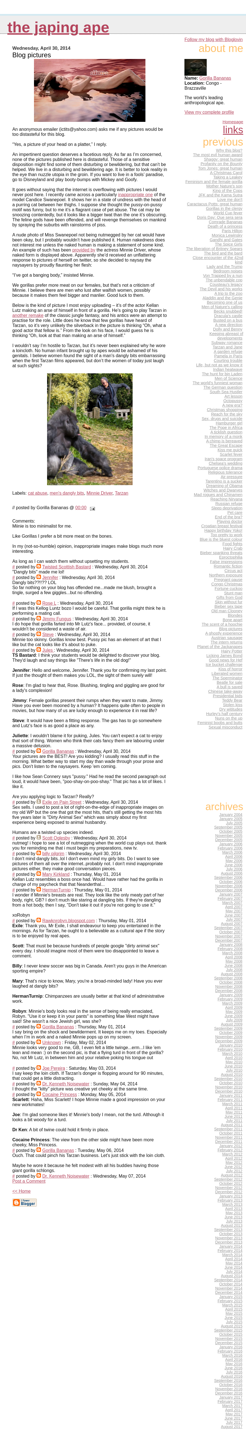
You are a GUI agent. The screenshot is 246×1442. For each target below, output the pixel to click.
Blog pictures (230, 629)
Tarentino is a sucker (224, 481)
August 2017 (231, 1427)
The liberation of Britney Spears (214, 248)
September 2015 (228, 1330)
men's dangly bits (67, 493)
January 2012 (230, 1146)
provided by (83, 250)
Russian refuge (228, 503)
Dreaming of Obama (224, 485)
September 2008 (228, 978)
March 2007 (232, 903)
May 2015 (234, 1313)
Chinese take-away (225, 691)
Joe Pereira (53, 1068)
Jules (48, 650)
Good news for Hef (225, 660)
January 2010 (230, 1045)
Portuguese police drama (220, 468)
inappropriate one (135, 194)
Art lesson (233, 396)
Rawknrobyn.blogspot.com (68, 920)
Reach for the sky (226, 414)
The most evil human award (217, 155)
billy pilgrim (53, 853)
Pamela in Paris (228, 356)
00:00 (80, 507)
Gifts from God (229, 597)
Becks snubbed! (228, 311)
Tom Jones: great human (220, 168)
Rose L (49, 603)
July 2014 (234, 1272)
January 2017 (230, 1397)
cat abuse (37, 493)
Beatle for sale (229, 682)
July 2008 (234, 970)
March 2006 (232, 852)
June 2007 (233, 915)
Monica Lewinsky (227, 235)
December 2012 (228, 1192)
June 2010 (233, 1066)
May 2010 (234, 1062)
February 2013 (230, 1200)
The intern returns (226, 642)
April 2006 (233, 857)
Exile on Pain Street (62, 802)
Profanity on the (221, 164)
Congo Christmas (226, 584)
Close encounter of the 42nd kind (218, 259)
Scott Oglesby (56, 838)
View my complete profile (209, 112)
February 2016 (230, 1351)
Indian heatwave (227, 369)
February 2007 (230, 898)
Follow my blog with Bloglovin (213, 39)
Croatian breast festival (221, 526)
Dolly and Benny (227, 329)
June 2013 (233, 1217)
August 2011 (231, 1125)
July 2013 (234, 1221)
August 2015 (231, 1326)
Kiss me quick (230, 450)
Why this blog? (229, 150)
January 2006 (230, 844)
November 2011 (228, 1137)
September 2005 (228, 827)
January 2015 (230, 1297)
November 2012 (228, 1188)
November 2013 (228, 1238)
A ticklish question (226, 432)
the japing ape (58, 27)
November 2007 (228, 936)
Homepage (233, 121)
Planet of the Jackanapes (219, 646)
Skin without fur (228, 602)
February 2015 (230, 1301)
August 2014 (231, 1276)
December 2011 (228, 1142)
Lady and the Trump (224, 266)
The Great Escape (226, 445)
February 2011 (230, 1100)
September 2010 (228, 1079)
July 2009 (234, 1020)
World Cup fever (227, 213)
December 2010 (228, 1091)
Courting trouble (228, 360)
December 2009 (228, 1041)
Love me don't (229, 199)
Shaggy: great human (223, 159)
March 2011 (232, 1104)
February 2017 (230, 1402)
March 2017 (232, 1406)
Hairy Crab (232, 548)
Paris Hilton (232, 231)
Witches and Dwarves (222, 490)
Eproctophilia (230, 557)
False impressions (226, 561)
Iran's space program (223, 459)
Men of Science (228, 378)
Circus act (233, 570)
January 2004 (230, 815)
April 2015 (233, 1309)
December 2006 (228, 890)
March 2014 (232, 1255)
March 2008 (232, 953)
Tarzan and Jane (227, 347)
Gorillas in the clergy (224, 208)
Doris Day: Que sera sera (219, 217)
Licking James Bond (224, 655)
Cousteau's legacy (226, 284)
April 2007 (233, 907)
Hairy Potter (231, 651)
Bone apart (232, 620)
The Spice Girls (228, 244)
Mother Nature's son (224, 186)
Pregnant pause (228, 579)
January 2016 (230, 1347)
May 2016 (234, 1364)
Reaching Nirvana (226, 499)
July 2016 (234, 1372)
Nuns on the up (228, 718)
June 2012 (233, 1167)
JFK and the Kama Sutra (220, 195)
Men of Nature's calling (222, 307)
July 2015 (234, 1322)
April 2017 (233, 1410)
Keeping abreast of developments (226, 335)
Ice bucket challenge (224, 664)
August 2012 (231, 1175)
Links (233, 130)
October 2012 (230, 1184)
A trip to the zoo (228, 293)
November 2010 (228, 1087)
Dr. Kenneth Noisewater (65, 1084)
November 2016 (228, 1389)
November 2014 (228, 1288)
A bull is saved (229, 687)
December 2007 (228, 940)
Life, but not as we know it (219, 365)
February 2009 (230, 999)
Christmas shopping (224, 409)
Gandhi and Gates (226, 240)
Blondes (235, 615)
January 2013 (230, 1196)
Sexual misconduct (225, 727)
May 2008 (234, 961)
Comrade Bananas (225, 222)
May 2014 (234, 1263)
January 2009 (230, 995)
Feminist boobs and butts (220, 722)
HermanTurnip (56, 890)
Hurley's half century (224, 713)
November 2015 (228, 1339)
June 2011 (233, 1116)
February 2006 (230, 848)
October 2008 (230, 982)
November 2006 (228, 886)
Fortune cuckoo (228, 588)
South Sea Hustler (226, 392)
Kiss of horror (230, 669)
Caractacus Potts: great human (214, 204)
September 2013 (228, 1230)
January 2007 (230, 894)
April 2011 (233, 1108)
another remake (27, 315)
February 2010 (230, 1049)
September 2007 (228, 928)
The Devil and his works (221, 289)
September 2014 (228, 1280)
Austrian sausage (226, 637)
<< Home (21, 1191)
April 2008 (233, 957)
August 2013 (231, 1225)
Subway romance (226, 342)
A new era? (232, 405)
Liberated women (226, 673)
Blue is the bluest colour (221, 539)
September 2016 (228, 1381)
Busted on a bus (227, 320)
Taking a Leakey (227, 177)
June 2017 (233, 1418)
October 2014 (230, 1284)
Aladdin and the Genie (222, 298)
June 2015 (233, 1318)
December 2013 (228, 1242)
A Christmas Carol (226, 172)
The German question (222, 387)
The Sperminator (227, 678)
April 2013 (233, 1209)
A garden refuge (228, 351)
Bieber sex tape (228, 606)
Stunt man (233, 593)
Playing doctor (230, 521)
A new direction (228, 324)
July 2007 (234, 919)
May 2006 (234, 861)
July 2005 (234, 823)
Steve (48, 634)
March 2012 (232, 1154)
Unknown (51, 1042)
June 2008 (233, 966)
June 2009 (233, 1016)
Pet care (234, 512)
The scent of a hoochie (222, 624)
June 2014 (233, 1267)
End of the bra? (228, 517)
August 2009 (231, 1024)
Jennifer (50, 577)
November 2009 (228, 1037)
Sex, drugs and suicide (222, 418)
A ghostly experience (223, 633)
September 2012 (228, 1179)
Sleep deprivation (226, 508)
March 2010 (232, 1054)
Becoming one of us (224, 302)
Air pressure (231, 477)
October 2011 (230, 1133)
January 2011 (230, 1096)
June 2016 (233, 1368)
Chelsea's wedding (225, 463)
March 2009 (232, 1003)
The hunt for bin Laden (222, 374)
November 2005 (228, 836)
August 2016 (231, 1376)
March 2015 (232, 1305)
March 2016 (232, 1355)
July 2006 (234, 869)
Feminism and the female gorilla (213, 181)
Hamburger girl (229, 423)
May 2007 (234, 911)
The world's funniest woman (218, 383)
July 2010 (234, 1070)
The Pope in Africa (226, 427)
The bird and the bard (223, 253)
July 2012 (234, 1171)
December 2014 (228, 1293)
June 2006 (233, 865)
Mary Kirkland (56, 874)
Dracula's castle (228, 316)
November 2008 (228, 987)
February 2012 (230, 1150)
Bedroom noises (227, 271)
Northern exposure (225, 575)
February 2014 (230, 1251)
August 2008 (231, 974)
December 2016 (228, 1393)
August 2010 (231, 1075)
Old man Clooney (226, 611)
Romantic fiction (228, 566)
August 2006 (231, 873)
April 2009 (233, 1007)
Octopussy (232, 401)
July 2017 (234, 1422)
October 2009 (230, 1033)
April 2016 (233, 1360)
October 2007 (230, 932)
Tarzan (121, 493)
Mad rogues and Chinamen (218, 494)
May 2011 (234, 1112)
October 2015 (230, 1334)
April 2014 (233, 1259)
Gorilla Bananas (58, 751)
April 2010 (233, 1058)
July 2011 (234, 1121)
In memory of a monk (223, 436)
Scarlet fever (231, 454)
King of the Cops (227, 190)
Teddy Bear (232, 700)
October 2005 (230, 831)
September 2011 (228, 1129)
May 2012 (234, 1163)
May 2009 (234, 1012)
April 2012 (233, 1158)
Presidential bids (227, 696)
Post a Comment (28, 1181)
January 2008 (230, 945)
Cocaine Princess (59, 1094)
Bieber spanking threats (221, 553)
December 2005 (228, 840)
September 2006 (228, 878)
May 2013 (234, 1213)
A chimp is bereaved (224, 441)
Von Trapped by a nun (222, 275)
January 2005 (230, 819)
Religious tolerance (225, 472)
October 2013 (230, 1234)
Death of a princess (225, 226)
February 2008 (230, 949)
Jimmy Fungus (56, 618)
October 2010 (230, 1083)
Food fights (232, 544)
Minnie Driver (99, 493)
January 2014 (230, 1246)
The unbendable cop (224, 280)
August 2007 (231, 924)
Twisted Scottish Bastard (66, 567)
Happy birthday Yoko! (223, 530)
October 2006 (230, 882)
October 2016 (230, 1385)
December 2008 (228, 991)
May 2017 (234, 1414)
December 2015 (228, 1343)
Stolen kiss (232, 705)
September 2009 (228, 1028)
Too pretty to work (226, 535)
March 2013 (232, 1205)
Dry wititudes (230, 709)
